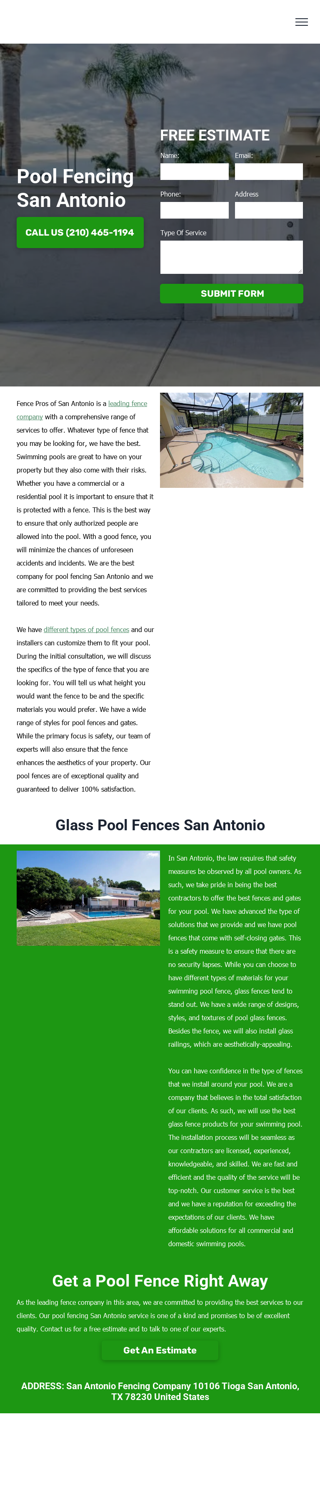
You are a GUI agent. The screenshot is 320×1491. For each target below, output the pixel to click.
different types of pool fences (86, 629)
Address (246, 193)
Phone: (170, 193)
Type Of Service (183, 232)
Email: (244, 155)
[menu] (301, 22)
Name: (170, 155)
